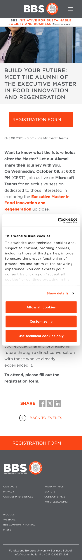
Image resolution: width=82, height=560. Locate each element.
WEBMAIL (9, 519)
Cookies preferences (18, 497)
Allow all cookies (41, 307)
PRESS (7, 530)
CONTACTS (10, 486)
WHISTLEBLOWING (56, 502)
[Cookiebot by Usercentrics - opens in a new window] (58, 220)
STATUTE (49, 491)
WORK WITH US (54, 486)
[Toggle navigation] (70, 9)
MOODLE (8, 514)
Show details (57, 293)
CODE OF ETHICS (54, 497)
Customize (41, 321)
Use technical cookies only (41, 336)
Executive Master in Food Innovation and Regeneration (37, 203)
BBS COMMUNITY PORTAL (19, 524)
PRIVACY (8, 491)
